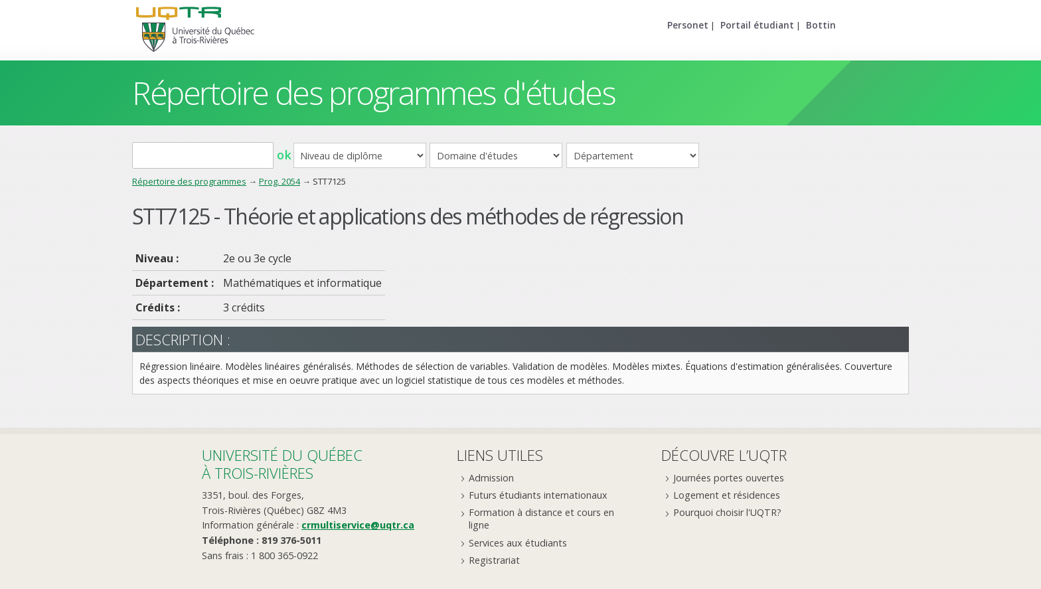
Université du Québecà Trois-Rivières (282, 464)
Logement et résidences (726, 495)
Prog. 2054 (279, 181)
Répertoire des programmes (189, 181)
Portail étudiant (757, 25)
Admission (491, 477)
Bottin (821, 25)
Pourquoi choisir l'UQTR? (727, 512)
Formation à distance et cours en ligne (541, 518)
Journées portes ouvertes (728, 477)
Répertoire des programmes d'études (373, 92)
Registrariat (494, 560)
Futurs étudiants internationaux (538, 495)
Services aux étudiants (518, 543)
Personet (687, 25)
